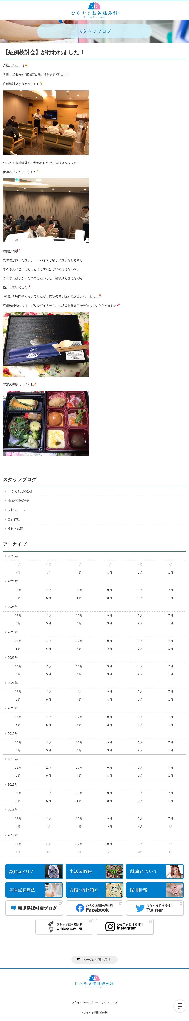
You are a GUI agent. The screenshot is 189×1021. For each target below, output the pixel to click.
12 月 (18, 589)
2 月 (140, 572)
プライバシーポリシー (85, 1002)
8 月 (140, 589)
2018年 (13, 759)
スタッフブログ (20, 479)
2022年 (13, 657)
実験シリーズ (17, 510)
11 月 (48, 589)
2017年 (13, 784)
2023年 (13, 632)
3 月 (109, 572)
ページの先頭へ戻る (97, 959)
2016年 (13, 809)
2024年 (13, 606)
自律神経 (14, 519)
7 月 (170, 589)
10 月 (79, 589)
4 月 (79, 572)
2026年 (13, 556)
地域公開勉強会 (18, 500)
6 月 (18, 598)
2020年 (13, 708)
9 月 (109, 589)
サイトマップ (109, 1002)
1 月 (170, 572)
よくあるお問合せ (20, 491)
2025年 (13, 581)
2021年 (13, 683)
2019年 (13, 733)
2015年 (13, 835)
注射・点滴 (15, 528)
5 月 (48, 598)
